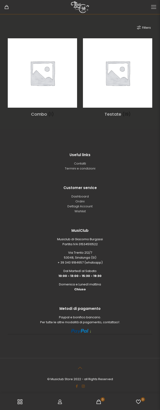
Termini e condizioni (80, 168)
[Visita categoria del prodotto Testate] (117, 79)
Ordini (80, 201)
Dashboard (80, 196)
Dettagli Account (80, 206)
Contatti (80, 163)
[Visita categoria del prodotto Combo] (42, 79)
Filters (143, 27)
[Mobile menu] (154, 7)
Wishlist (80, 211)
